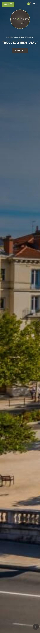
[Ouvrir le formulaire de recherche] (20, 50)
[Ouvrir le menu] (8, 4)
